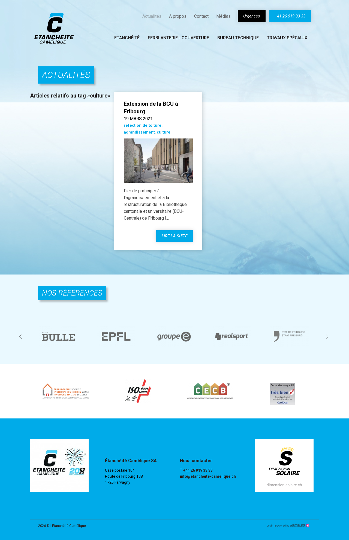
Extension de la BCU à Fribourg (151, 108)
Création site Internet (291, 525)
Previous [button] (21, 336)
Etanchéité (127, 37)
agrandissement (139, 132)
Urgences (251, 16)
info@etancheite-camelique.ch (208, 476)
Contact (201, 16)
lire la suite (174, 236)
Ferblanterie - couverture (178, 37)
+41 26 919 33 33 (290, 16)
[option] (59, 336)
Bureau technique (238, 37)
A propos (177, 16)
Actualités (151, 16)
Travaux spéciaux (287, 37)
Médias (223, 16)
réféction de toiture (143, 125)
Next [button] (328, 336)
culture (163, 132)
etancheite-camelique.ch (54, 28)
